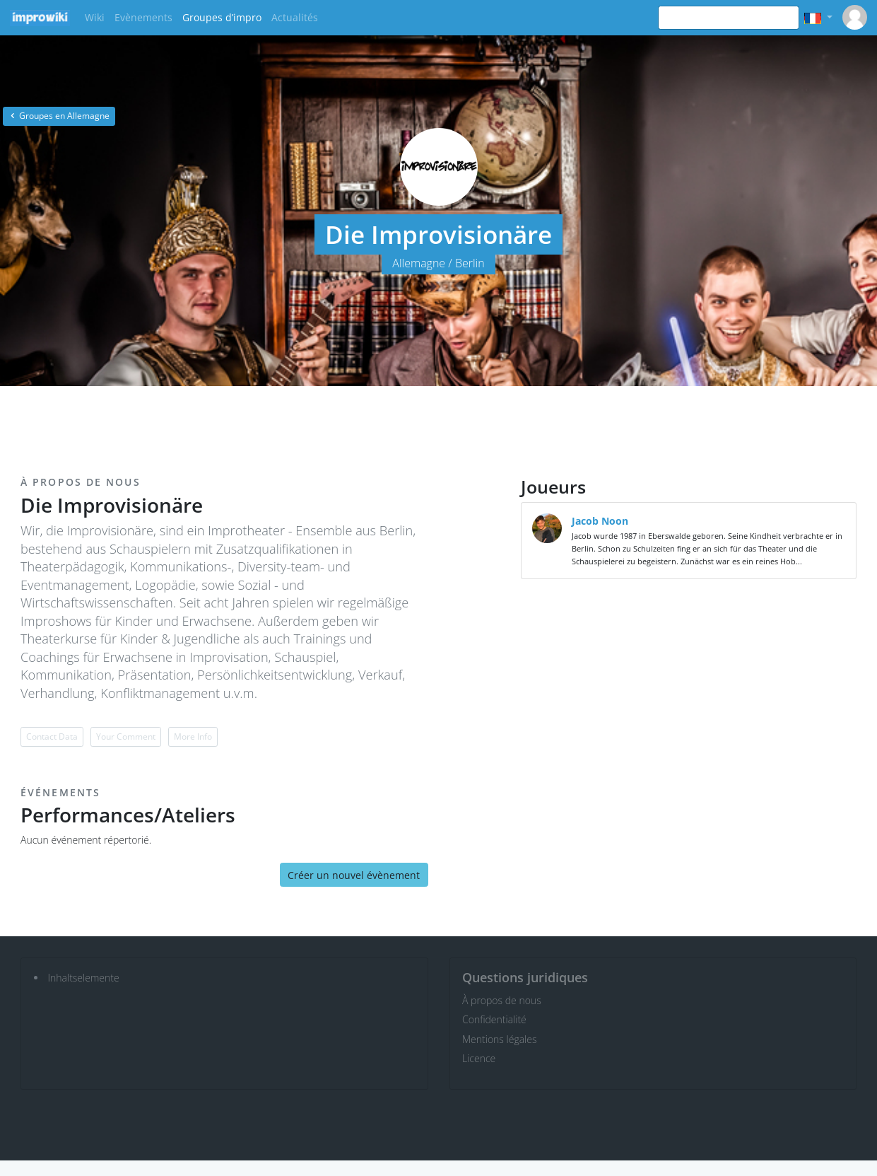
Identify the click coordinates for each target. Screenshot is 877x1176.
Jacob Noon (600, 521)
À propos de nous (501, 1000)
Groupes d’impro (221, 17)
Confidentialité (494, 1019)
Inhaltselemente (83, 977)
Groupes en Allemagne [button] (59, 116)
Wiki (95, 17)
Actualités (294, 17)
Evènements (143, 17)
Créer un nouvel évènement (354, 875)
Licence (478, 1058)
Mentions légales (499, 1039)
